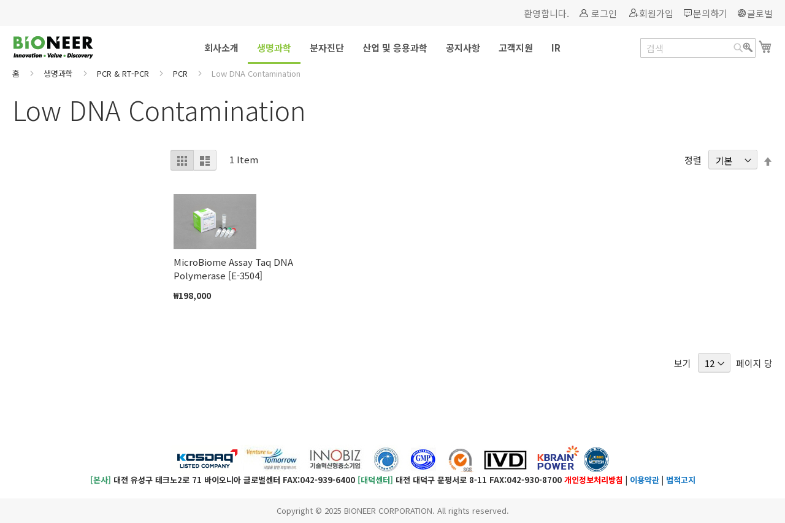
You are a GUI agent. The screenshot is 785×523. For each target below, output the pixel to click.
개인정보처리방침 (593, 480)
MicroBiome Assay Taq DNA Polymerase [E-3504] (233, 268)
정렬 (693, 160)
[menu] (392, 48)
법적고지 (680, 480)
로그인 (604, 13)
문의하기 (710, 13)
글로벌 (760, 13)
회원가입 (656, 13)
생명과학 (59, 73)
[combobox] (698, 48)
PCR (181, 73)
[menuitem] (221, 47)
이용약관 (644, 480)
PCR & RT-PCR (124, 73)
